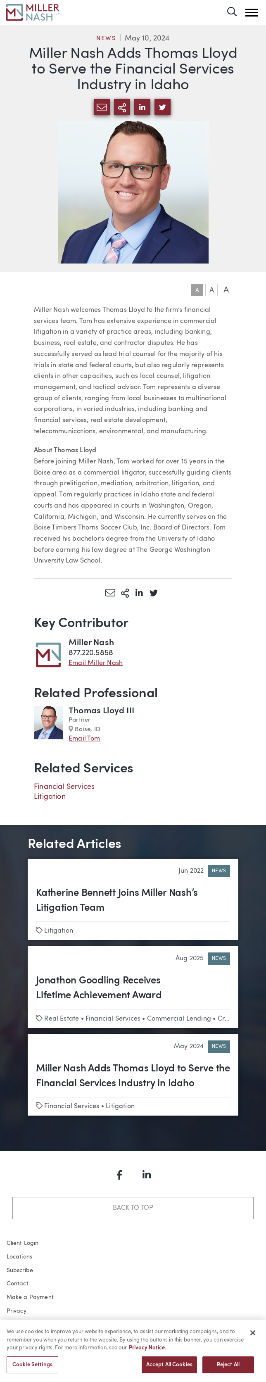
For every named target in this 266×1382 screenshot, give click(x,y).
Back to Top (133, 1208)
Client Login (23, 1243)
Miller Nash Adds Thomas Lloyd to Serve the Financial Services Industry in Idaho (133, 1076)
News (106, 39)
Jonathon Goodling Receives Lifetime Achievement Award (99, 988)
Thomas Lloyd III (101, 711)
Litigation (50, 796)
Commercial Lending (179, 1019)
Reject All (228, 1369)
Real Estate (61, 1019)
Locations (20, 1257)
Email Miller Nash (96, 663)
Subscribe (20, 1270)
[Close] (253, 1337)
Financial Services (64, 787)
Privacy (16, 1311)
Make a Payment (30, 1297)
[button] (251, 13)
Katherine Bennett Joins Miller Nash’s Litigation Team (117, 900)
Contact (17, 1284)
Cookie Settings (32, 1369)
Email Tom (84, 739)
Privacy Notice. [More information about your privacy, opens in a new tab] (147, 1352)
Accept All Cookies (169, 1369)
